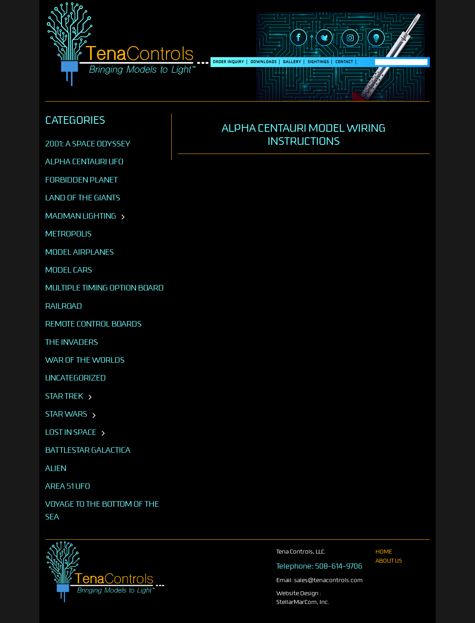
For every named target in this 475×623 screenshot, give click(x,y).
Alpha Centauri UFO (84, 161)
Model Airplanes (79, 252)
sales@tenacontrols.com (328, 580)
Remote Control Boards (93, 324)
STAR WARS (66, 414)
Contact (344, 62)
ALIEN (55, 468)
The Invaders (71, 342)
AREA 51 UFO (67, 486)
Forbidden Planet (81, 180)
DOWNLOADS (264, 62)
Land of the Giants (82, 197)
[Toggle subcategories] (123, 217)
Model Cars (68, 270)
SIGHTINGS (318, 62)
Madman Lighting (80, 216)
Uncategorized (75, 378)
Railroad (63, 306)
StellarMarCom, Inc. (302, 602)
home (383, 552)
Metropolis (68, 234)
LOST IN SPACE (70, 432)
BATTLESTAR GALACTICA (87, 450)
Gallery (292, 62)
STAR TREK (64, 396)
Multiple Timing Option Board (104, 288)
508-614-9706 (338, 566)
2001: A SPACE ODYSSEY (87, 143)
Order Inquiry (228, 62)
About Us (388, 561)
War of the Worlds (84, 360)
